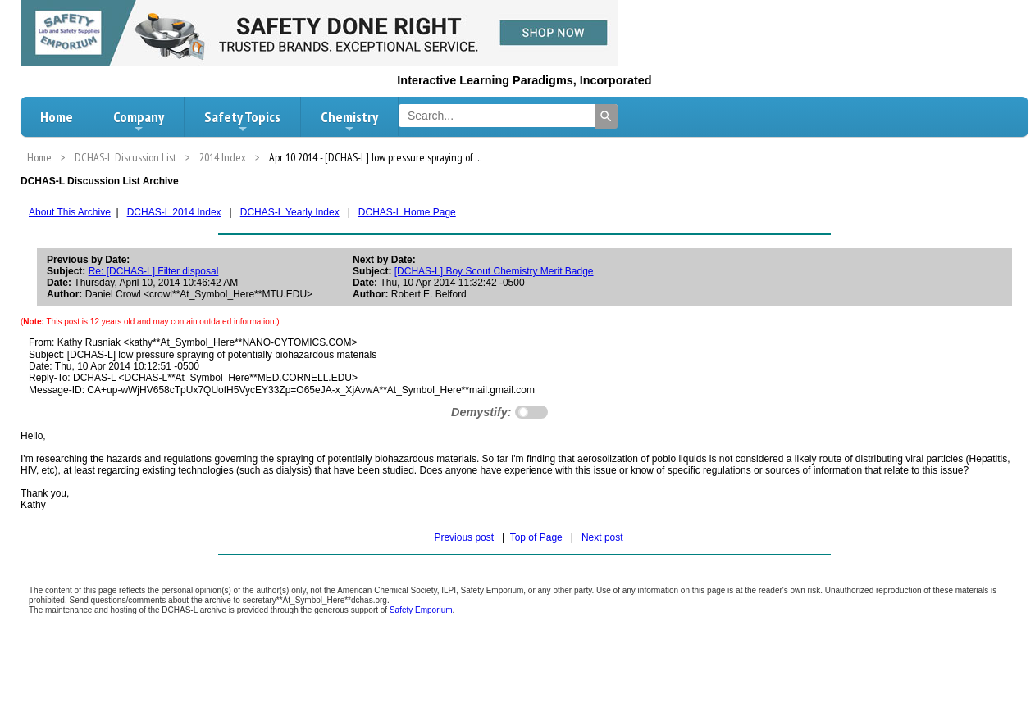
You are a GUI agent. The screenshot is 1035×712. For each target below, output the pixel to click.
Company (138, 121)
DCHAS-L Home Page (407, 212)
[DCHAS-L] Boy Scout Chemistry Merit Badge (494, 271)
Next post (602, 537)
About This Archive (70, 212)
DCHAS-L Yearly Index (290, 212)
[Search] (606, 116)
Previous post (464, 537)
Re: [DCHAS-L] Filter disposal (154, 271)
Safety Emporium (421, 609)
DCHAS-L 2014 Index (174, 212)
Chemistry (349, 121)
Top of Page (536, 537)
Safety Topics (242, 121)
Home (56, 116)
